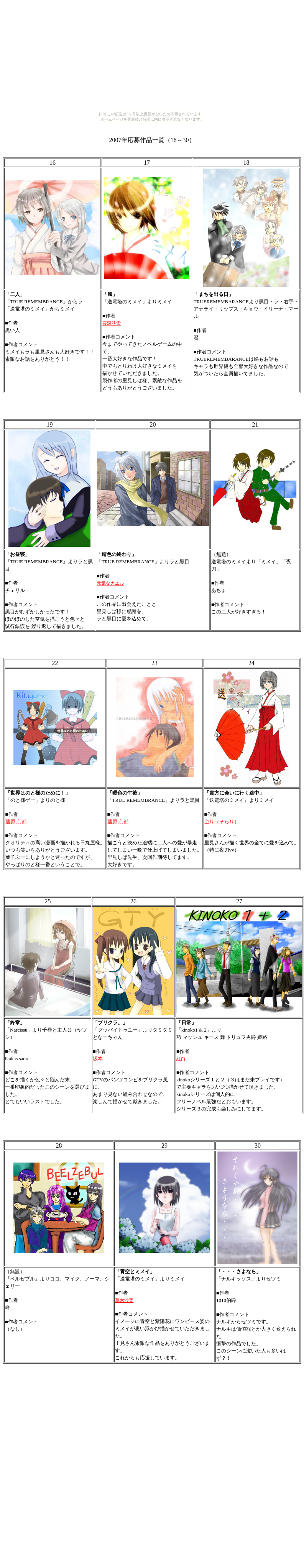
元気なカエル (110, 583)
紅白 (181, 1058)
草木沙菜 (124, 1300)
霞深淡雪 (111, 323)
